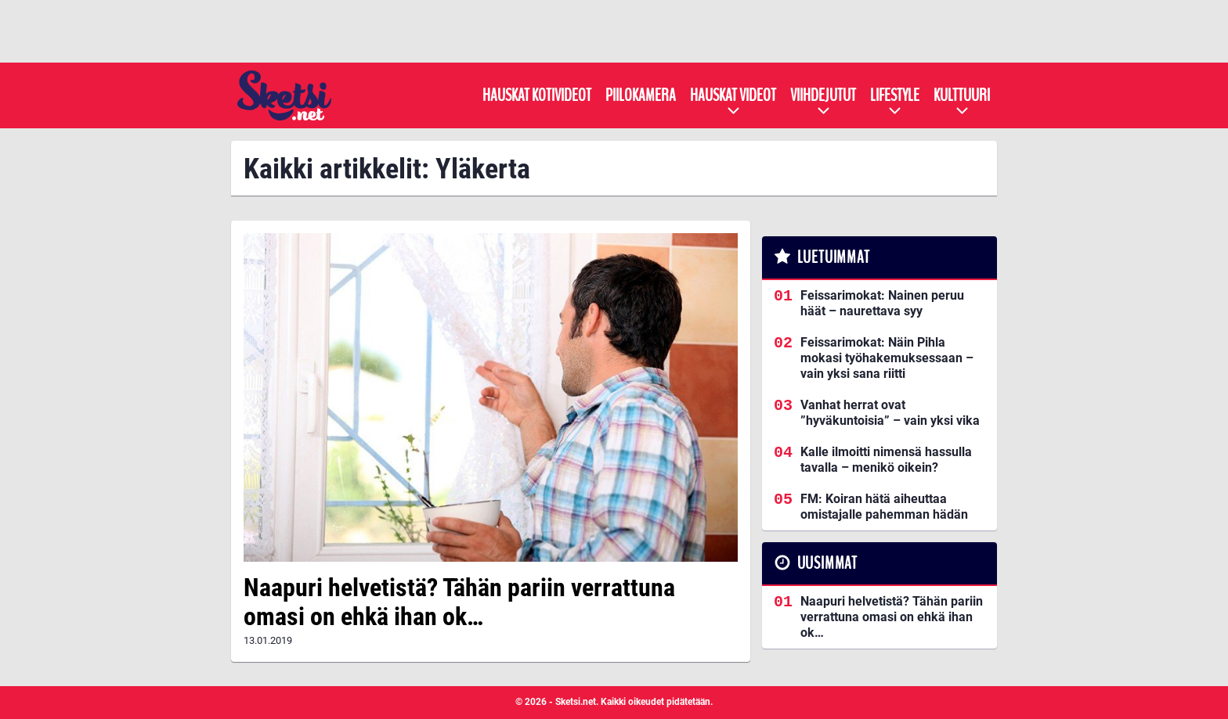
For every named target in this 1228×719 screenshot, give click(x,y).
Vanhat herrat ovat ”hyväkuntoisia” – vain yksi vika (890, 412)
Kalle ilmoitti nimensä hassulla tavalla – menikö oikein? (886, 459)
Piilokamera (640, 95)
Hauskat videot (733, 95)
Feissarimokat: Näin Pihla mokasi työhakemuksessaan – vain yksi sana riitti (886, 358)
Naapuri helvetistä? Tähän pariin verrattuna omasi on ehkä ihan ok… (459, 602)
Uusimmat (827, 563)
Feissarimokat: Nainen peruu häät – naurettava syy (882, 303)
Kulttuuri (962, 95)
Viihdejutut (823, 95)
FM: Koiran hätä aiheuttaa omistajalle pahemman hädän (884, 506)
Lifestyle (894, 95)
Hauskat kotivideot (536, 95)
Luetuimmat (833, 257)
